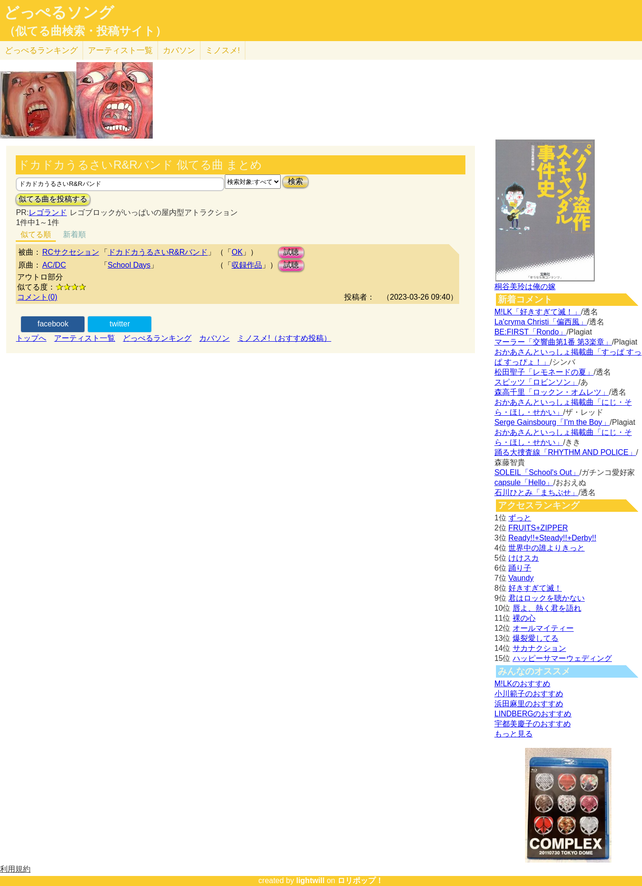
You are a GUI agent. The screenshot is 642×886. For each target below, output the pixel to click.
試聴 (291, 252)
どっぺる (41, 50)
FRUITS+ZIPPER (538, 528)
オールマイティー (543, 628)
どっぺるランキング (157, 338)
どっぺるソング (59, 12)
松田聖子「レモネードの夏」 (544, 372)
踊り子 (519, 568)
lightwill (310, 880)
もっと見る (514, 734)
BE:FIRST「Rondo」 (531, 332)
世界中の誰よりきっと (546, 548)
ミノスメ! (222, 50)
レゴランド (48, 212)
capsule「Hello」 (524, 482)
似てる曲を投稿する (53, 199)
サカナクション (539, 648)
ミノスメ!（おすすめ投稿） (284, 338)
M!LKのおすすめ (522, 684)
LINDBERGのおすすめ (533, 714)
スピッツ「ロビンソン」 (537, 382)
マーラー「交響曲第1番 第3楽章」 (553, 342)
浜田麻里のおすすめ (529, 704)
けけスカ (523, 558)
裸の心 (524, 618)
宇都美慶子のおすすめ (533, 724)
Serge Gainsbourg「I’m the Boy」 (552, 422)
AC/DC (54, 265)
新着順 (74, 234)
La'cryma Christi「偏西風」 (541, 322)
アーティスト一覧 (84, 338)
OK (237, 252)
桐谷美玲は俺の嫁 (525, 286)
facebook (52, 324)
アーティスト (120, 50)
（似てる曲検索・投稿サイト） (85, 31)
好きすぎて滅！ (535, 588)
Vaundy (521, 578)
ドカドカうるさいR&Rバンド (158, 252)
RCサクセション (70, 252)
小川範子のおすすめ (529, 694)
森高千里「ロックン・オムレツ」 (552, 392)
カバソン (179, 50)
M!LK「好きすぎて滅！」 (538, 312)
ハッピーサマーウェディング (562, 658)
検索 (295, 181)
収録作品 (247, 265)
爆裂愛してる (535, 638)
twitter (120, 324)
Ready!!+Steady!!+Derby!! (552, 538)
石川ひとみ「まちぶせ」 (537, 492)
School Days (129, 265)
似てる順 (36, 234)
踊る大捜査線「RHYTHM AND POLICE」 (565, 452)
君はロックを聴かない (546, 598)
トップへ (31, 338)
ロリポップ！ (360, 880)
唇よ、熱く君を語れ (547, 608)
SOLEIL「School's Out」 (537, 472)
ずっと (519, 518)
